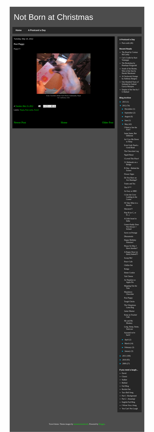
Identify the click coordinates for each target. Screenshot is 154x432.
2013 (124, 102)
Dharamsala (128, 236)
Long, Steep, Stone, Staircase (131, 328)
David (124, 373)
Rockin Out (126, 389)
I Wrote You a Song (129, 405)
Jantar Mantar (129, 311)
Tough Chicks (129, 302)
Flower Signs (129, 174)
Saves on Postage (130, 233)
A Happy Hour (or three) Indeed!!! (131, 253)
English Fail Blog (128, 402)
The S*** (127, 187)
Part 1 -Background (129, 396)
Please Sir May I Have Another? (130, 247)
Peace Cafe (128, 262)
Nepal (22, 110)
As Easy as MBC (130, 191)
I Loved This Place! (131, 159)
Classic (124, 377)
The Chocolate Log (131, 151)
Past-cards (29, 110)
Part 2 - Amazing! (128, 399)
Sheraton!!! (128, 209)
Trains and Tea (129, 184)
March (127, 343)
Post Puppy (128, 298)
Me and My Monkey (128, 322)
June (126, 120)
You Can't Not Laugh (130, 409)
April (127, 340)
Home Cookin (129, 273)
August (127, 117)
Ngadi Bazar (129, 155)
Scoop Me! (128, 258)
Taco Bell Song (127, 393)
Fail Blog (125, 386)
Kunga (126, 269)
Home (19, 30)
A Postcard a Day (37, 30)
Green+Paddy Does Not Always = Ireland (131, 227)
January (128, 351)
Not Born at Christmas (53, 17)
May (126, 124)
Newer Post (20, 122)
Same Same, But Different (130, 134)
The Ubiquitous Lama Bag (130, 306)
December (129, 109)
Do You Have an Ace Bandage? (130, 179)
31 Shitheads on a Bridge (130, 163)
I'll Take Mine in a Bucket (131, 204)
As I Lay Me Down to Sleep (131, 140)
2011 (124, 356)
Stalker (124, 380)
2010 (124, 360)
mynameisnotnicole (81, 424)
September (129, 113)
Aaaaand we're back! (129, 334)
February (128, 347)
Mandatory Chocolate (129, 293)
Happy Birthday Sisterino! (130, 241)
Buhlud (124, 383)
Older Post (107, 122)
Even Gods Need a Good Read (131, 146)
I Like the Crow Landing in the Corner (130, 197)
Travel (36, 110)
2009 (124, 364)
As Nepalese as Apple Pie (130, 281)
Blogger (102, 424)
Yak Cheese (128, 276)
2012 (124, 106)
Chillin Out (128, 265)
